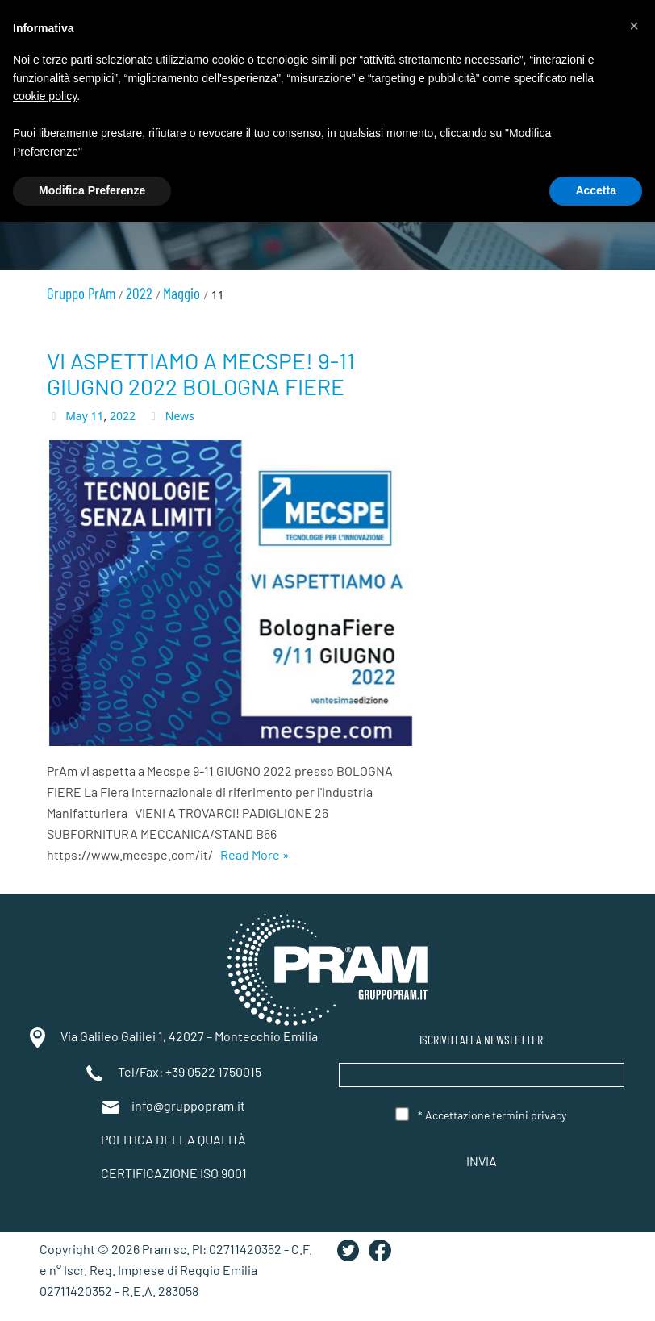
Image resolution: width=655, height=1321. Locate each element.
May (76, 415)
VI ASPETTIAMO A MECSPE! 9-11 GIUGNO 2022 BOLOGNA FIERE (201, 373)
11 (96, 415)
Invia (481, 1161)
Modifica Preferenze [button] (92, 190)
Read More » (255, 854)
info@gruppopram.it (188, 1105)
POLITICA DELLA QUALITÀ (173, 1139)
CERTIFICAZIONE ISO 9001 (174, 1173)
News (179, 415)
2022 (123, 415)
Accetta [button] (595, 190)
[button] (634, 26)
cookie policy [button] (45, 96)
